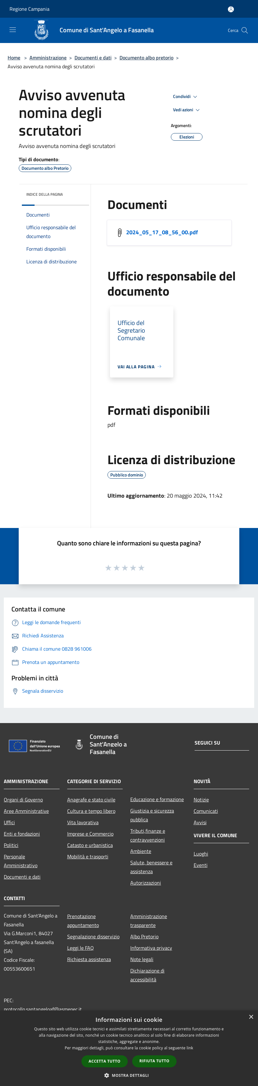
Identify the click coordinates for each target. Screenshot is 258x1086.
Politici (11, 845)
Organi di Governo (23, 799)
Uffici (9, 822)
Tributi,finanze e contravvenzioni (147, 835)
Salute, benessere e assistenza (151, 867)
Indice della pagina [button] (44, 194)
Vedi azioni (187, 110)
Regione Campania (29, 9)
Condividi (186, 97)
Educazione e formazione (157, 799)
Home (14, 57)
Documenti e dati (93, 57)
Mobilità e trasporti (87, 856)
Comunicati (206, 811)
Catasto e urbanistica (90, 845)
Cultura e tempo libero (91, 811)
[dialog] (129, 1048)
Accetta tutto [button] (104, 1061)
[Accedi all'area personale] (231, 9)
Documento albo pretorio (146, 57)
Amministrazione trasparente (148, 920)
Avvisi (200, 822)
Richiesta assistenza (89, 959)
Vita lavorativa (83, 822)
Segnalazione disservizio (93, 936)
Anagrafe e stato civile (91, 799)
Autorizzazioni (145, 883)
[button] (129, 1075)
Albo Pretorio (144, 936)
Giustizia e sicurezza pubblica (152, 815)
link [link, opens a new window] (190, 1048)
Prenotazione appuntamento (83, 920)
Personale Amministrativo (20, 861)
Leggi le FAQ (80, 948)
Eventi (201, 865)
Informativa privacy (151, 948)
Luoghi (201, 853)
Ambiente (140, 851)
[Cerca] (244, 30)
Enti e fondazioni (22, 834)
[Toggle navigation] (12, 30)
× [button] (250, 1017)
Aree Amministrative (26, 811)
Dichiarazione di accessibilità (147, 975)
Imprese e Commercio (90, 834)
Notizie (201, 799)
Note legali (141, 959)
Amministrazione (48, 57)
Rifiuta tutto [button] (154, 1061)
